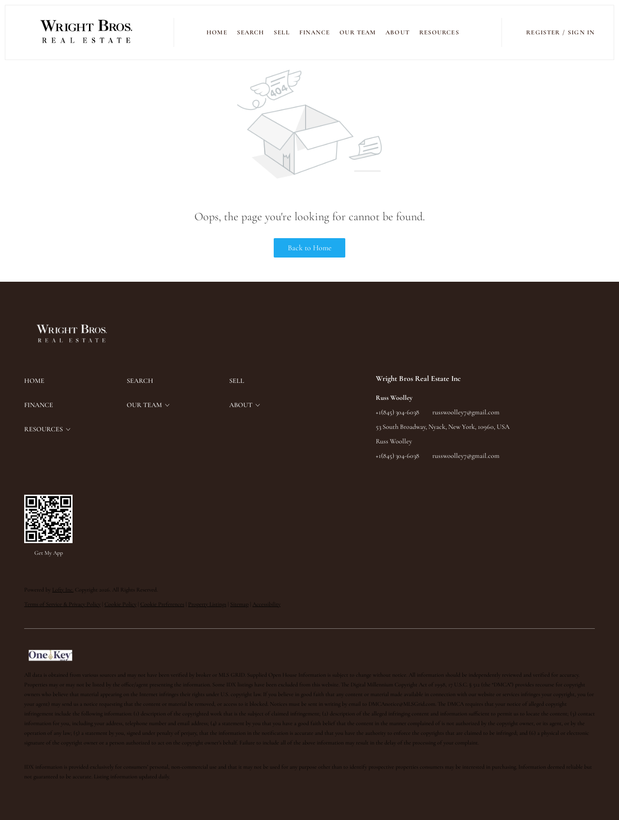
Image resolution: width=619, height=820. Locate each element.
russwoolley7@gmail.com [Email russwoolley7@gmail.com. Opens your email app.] (466, 412)
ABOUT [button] (397, 32)
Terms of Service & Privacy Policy (62, 604)
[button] (86, 32)
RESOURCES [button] (439, 32)
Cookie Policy (120, 604)
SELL (281, 32)
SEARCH (251, 32)
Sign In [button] (581, 32)
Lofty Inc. (63, 589)
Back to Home (310, 248)
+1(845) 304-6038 (397, 412)
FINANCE (314, 32)
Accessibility (266, 604)
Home (216, 32)
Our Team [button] (357, 32)
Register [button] (543, 32)
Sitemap (239, 604)
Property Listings (207, 604)
